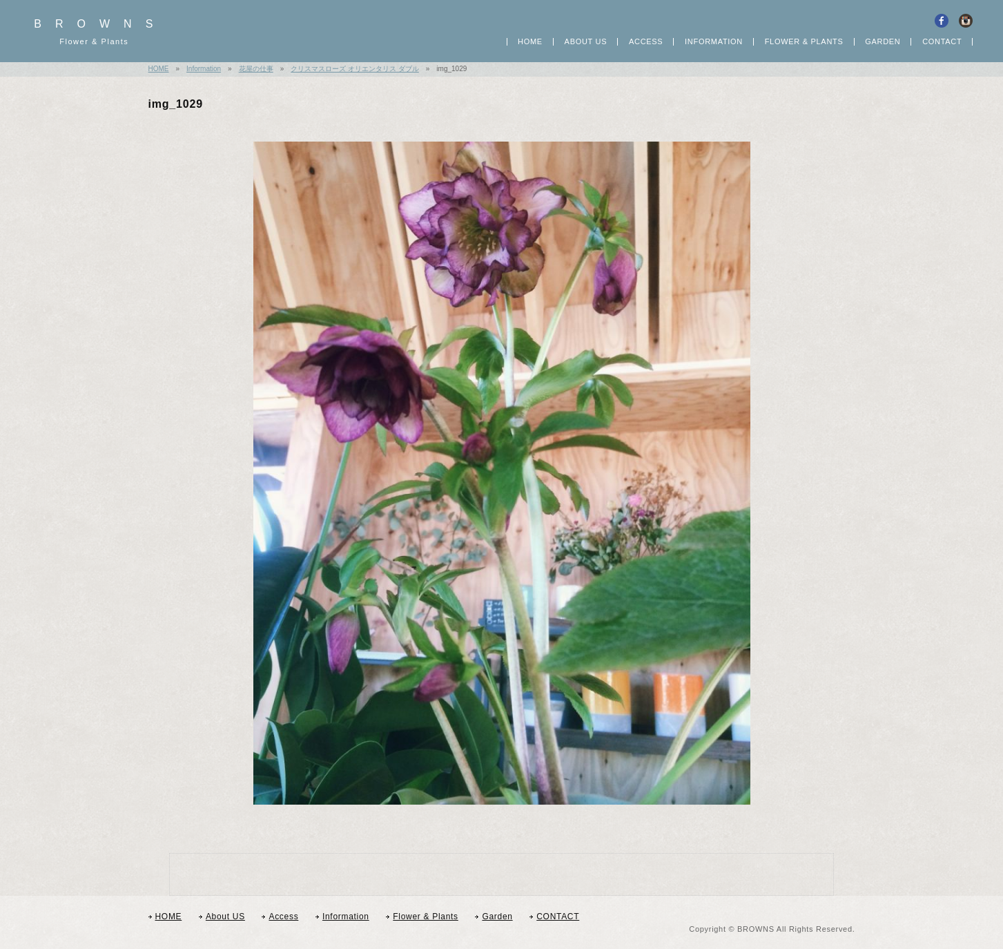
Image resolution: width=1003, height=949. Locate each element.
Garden (497, 916)
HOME (530, 42)
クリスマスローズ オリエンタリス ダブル (355, 69)
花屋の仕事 (256, 69)
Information (714, 42)
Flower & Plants (425, 916)
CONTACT (942, 42)
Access (646, 42)
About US (586, 42)
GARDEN (882, 42)
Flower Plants (804, 42)
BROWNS (100, 33)
